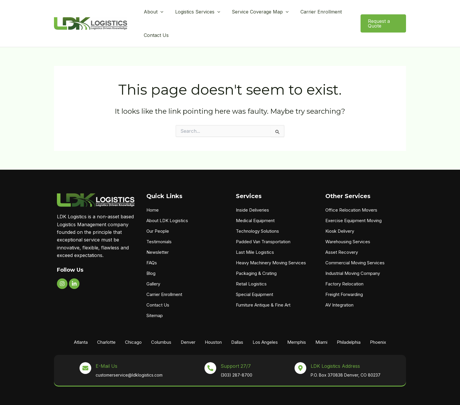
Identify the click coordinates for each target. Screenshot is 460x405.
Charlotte (106, 323)
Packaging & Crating (256, 254)
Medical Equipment (255, 201)
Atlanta (81, 323)
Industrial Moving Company (352, 254)
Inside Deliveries (252, 190)
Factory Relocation (344, 264)
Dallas (237, 323)
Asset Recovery (341, 233)
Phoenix (378, 323)
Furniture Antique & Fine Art (263, 285)
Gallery (153, 264)
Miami (321, 323)
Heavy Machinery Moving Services (271, 243)
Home (152, 190)
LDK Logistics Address (335, 347)
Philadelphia (349, 323)
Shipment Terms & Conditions (352, 396)
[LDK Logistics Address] (300, 349)
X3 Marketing (279, 396)
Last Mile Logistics (255, 233)
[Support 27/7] (210, 349)
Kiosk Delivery (339, 212)
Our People (157, 212)
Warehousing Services (347, 222)
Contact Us (157, 285)
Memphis (296, 323)
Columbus (161, 323)
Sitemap (154, 296)
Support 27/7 (236, 347)
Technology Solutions (257, 212)
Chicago (133, 323)
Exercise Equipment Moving (353, 201)
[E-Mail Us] (85, 349)
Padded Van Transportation (263, 222)
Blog (150, 254)
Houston (213, 323)
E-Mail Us (106, 347)
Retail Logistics (251, 264)
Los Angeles (265, 323)
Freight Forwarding (344, 275)
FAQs (151, 243)
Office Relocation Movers (351, 190)
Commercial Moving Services (355, 243)
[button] (159, 13)
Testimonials (159, 222)
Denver (188, 323)
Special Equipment (254, 275)
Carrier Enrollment (164, 275)
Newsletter (157, 233)
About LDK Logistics (167, 201)
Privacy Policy (308, 396)
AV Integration (339, 285)
